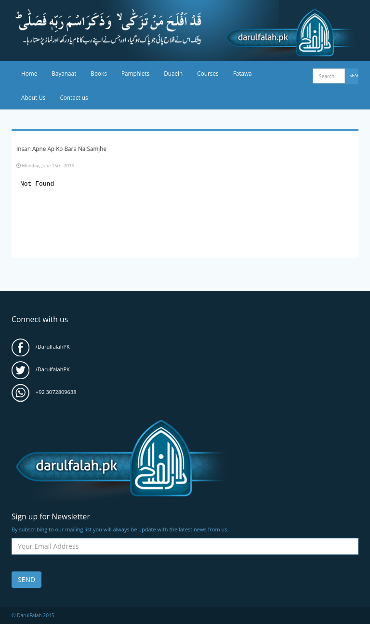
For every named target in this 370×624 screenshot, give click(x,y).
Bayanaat (64, 73)
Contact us (74, 97)
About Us (33, 97)
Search (354, 75)
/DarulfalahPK (41, 346)
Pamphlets (135, 73)
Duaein (173, 73)
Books (99, 73)
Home (29, 73)
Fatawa (242, 73)
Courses (207, 73)
